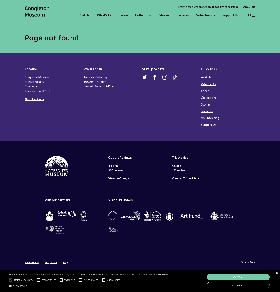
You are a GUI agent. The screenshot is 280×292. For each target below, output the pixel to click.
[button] (10, 280)
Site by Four (248, 262)
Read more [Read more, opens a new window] (162, 274)
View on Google (118, 178)
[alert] (140, 281)
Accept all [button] (238, 277)
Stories (164, 15)
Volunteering (205, 15)
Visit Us (84, 15)
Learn (124, 15)
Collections (143, 15)
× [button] (277, 273)
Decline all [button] (238, 285)
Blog (65, 262)
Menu (251, 15)
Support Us (230, 15)
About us (249, 6)
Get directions (34, 99)
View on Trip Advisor (185, 178)
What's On (104, 15)
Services (183, 15)
